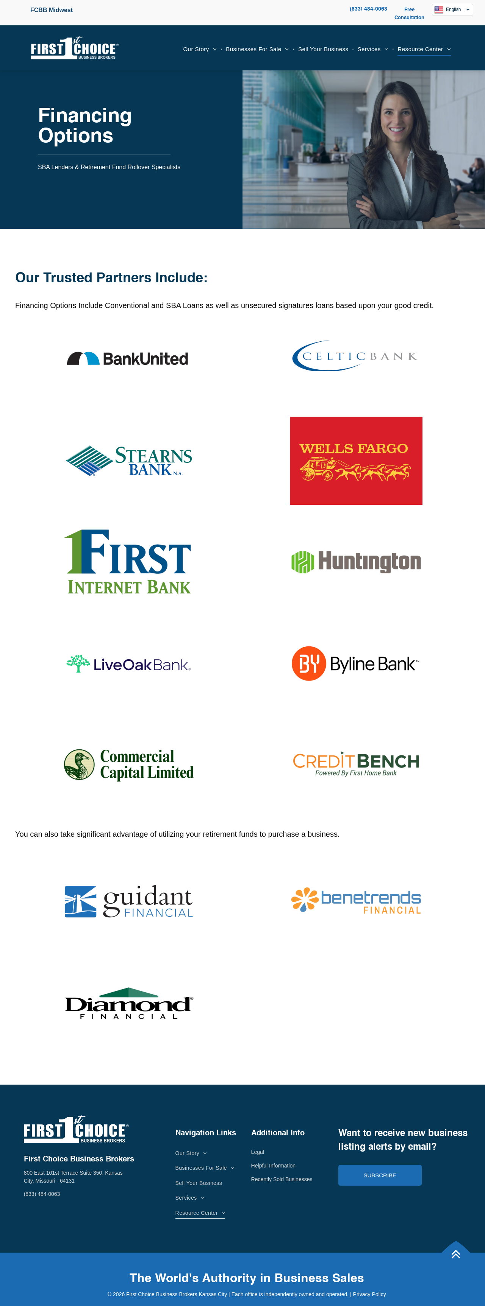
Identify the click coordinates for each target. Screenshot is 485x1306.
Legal (257, 1152)
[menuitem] (201, 49)
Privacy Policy (369, 1294)
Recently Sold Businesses (282, 1179)
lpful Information (277, 1166)
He (254, 1166)
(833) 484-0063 (368, 9)
